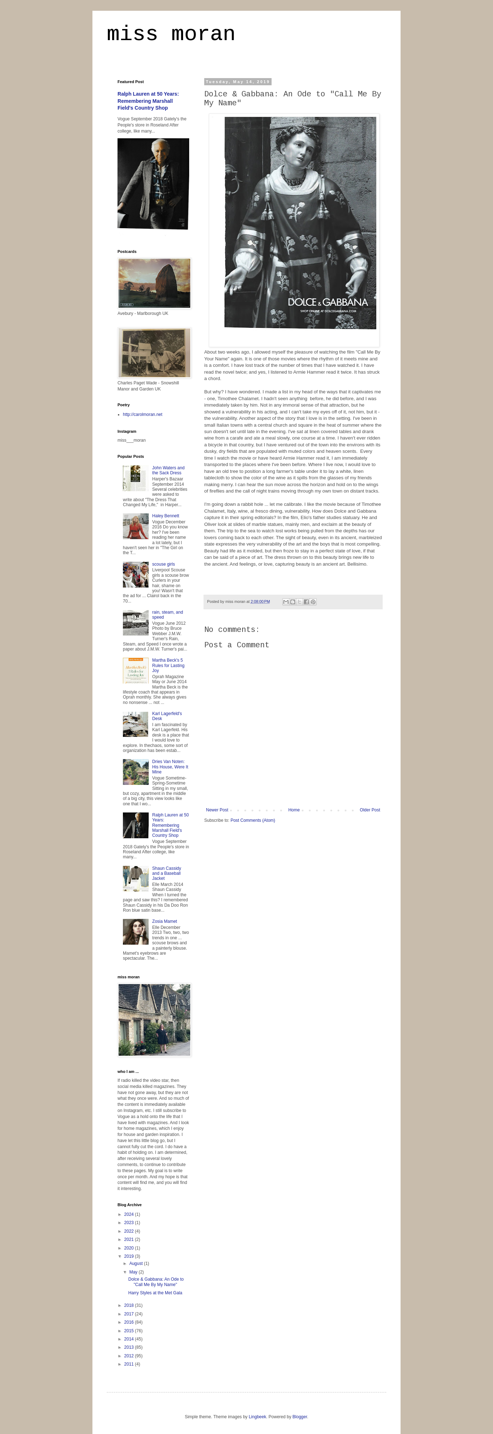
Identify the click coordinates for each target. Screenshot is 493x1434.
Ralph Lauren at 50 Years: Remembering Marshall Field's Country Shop (148, 101)
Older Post (370, 809)
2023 (129, 1222)
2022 (129, 1231)
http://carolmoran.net (142, 414)
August (136, 1263)
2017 (129, 1314)
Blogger (299, 1416)
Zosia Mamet (164, 921)
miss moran (171, 34)
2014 (129, 1339)
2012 (129, 1355)
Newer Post (217, 809)
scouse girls (163, 564)
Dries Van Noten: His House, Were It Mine (170, 766)
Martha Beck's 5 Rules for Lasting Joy (168, 665)
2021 (129, 1239)
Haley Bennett (165, 515)
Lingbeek (257, 1416)
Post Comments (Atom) (252, 820)
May (134, 1272)
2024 (129, 1214)
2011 (129, 1364)
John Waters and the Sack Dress (168, 470)
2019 (129, 1256)
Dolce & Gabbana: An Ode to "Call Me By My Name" (156, 1282)
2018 (129, 1305)
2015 (129, 1330)
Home (294, 809)
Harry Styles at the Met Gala (155, 1292)
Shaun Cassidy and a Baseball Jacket (166, 873)
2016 (129, 1322)
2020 (129, 1248)
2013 (129, 1347)
